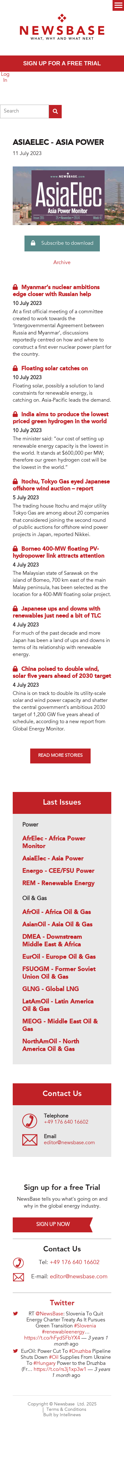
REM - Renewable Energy (58, 883)
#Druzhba (80, 1351)
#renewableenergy (63, 1332)
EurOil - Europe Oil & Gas (58, 957)
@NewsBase (49, 1314)
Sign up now (53, 1224)
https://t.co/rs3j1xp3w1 (60, 1369)
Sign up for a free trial (62, 63)
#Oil (54, 1357)
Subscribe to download (62, 243)
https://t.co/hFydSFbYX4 (52, 1338)
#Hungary (44, 1363)
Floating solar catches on (54, 369)
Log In (5, 77)
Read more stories (60, 756)
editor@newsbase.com (69, 1142)
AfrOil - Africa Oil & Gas (56, 912)
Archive (62, 262)
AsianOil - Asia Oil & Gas (57, 925)
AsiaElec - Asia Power (52, 859)
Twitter (62, 1303)
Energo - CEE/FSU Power (58, 871)
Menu (118, 5)
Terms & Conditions (66, 1410)
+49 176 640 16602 (66, 1122)
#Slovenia (85, 1326)
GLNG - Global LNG (50, 989)
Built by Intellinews (62, 1415)
